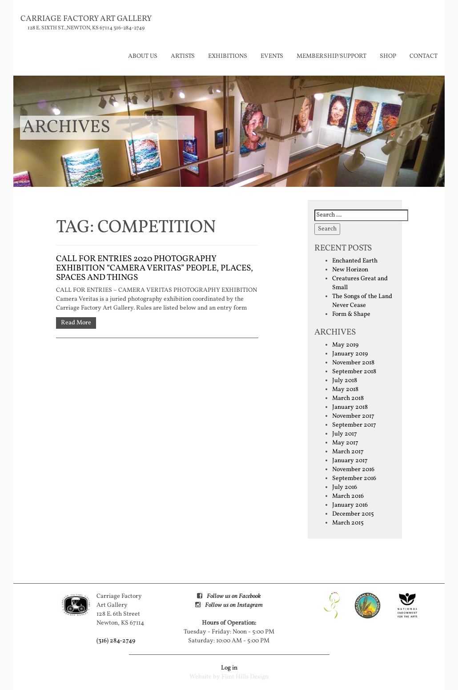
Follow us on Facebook (234, 596)
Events (272, 56)
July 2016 (344, 487)
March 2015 (348, 523)
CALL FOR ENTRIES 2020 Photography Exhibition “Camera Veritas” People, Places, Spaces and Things (154, 268)
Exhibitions (227, 56)
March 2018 (348, 398)
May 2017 (345, 443)
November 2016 (353, 469)
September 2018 (354, 371)
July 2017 (344, 434)
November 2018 (353, 363)
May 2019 (345, 345)
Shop (388, 56)
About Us (142, 56)
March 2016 (348, 496)
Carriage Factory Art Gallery (86, 18)
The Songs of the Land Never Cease (362, 301)
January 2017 (350, 460)
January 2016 (350, 505)
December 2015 (353, 514)
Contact (424, 56)
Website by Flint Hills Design (229, 677)
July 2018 (344, 380)
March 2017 (348, 452)
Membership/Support (331, 56)
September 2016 (354, 478)
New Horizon (350, 270)
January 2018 (350, 407)
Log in (229, 668)
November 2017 (353, 416)
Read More (76, 323)
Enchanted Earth (355, 261)
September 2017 (354, 425)
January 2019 (350, 354)
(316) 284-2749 (115, 641)
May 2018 (345, 389)
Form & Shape (351, 314)
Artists (183, 56)
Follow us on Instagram (234, 605)
